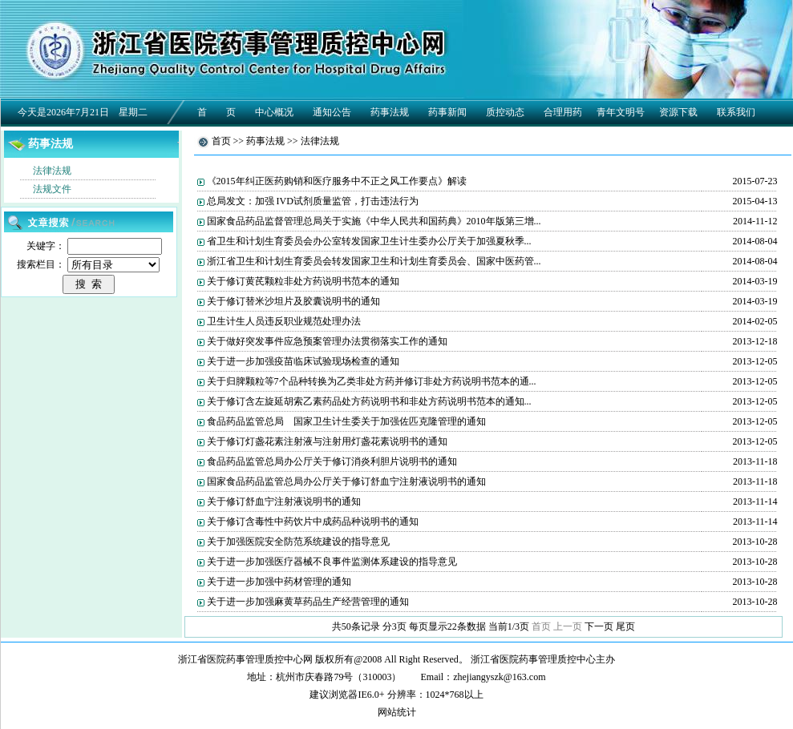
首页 (221, 141)
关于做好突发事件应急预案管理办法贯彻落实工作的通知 (327, 341)
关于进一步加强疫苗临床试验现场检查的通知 (303, 361)
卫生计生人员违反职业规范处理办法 (284, 321)
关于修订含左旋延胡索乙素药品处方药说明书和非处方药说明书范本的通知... (369, 401)
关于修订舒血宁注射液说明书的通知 (284, 501)
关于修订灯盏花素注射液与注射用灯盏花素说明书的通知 (327, 441)
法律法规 (52, 170)
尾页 (625, 626)
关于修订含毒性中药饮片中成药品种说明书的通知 (313, 521)
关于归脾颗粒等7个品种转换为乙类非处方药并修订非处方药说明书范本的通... (371, 381)
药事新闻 (447, 112)
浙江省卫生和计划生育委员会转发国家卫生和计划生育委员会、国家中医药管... (374, 261)
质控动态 (505, 112)
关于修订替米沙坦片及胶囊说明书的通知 (293, 301)
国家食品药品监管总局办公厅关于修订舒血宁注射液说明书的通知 (346, 481)
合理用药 (563, 112)
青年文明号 (621, 112)
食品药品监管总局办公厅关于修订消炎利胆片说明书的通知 (332, 461)
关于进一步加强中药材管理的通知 (279, 581)
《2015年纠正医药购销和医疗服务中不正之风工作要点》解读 (337, 181)
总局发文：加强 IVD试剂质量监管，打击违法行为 (313, 201)
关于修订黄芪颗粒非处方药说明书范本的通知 (303, 281)
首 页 (216, 112)
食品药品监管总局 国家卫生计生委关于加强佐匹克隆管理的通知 (346, 421)
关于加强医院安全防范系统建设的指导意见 (298, 541)
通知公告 (332, 112)
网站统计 (397, 712)
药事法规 (389, 112)
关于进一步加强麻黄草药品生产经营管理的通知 (308, 601)
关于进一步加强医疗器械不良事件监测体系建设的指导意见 (332, 561)
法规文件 (52, 189)
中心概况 (274, 112)
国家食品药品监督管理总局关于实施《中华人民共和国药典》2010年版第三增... (374, 221)
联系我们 (736, 112)
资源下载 (678, 112)
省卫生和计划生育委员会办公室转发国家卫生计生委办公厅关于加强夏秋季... (369, 241)
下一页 (599, 626)
